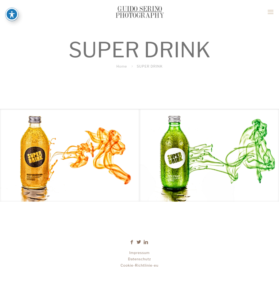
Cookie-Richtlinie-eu (139, 265)
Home (121, 66)
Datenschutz (139, 259)
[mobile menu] (270, 11)
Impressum (139, 253)
